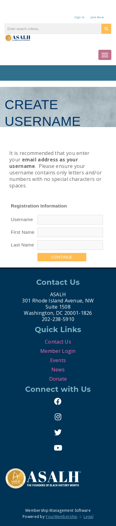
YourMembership (61, 516)
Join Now (97, 17)
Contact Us (58, 341)
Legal (88, 516)
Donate (58, 378)
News (58, 369)
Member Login (58, 351)
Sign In (79, 17)
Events (58, 360)
